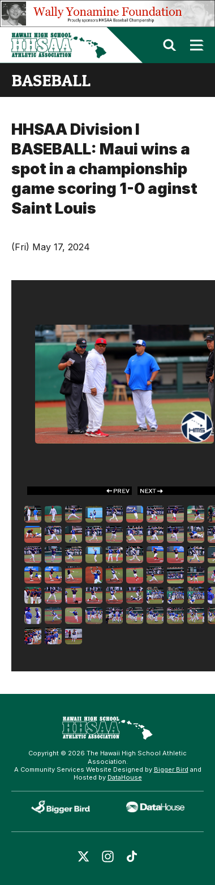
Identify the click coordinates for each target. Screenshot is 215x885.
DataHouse (125, 777)
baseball (51, 80)
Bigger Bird (171, 769)
